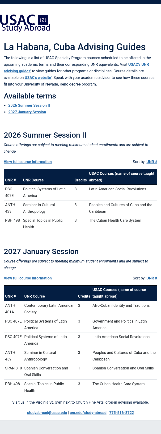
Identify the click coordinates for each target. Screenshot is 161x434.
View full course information (28, 162)
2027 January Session (27, 112)
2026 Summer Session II (29, 105)
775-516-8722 (121, 412)
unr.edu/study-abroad (88, 412)
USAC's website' (38, 77)
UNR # (151, 162)
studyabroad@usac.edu (47, 412)
